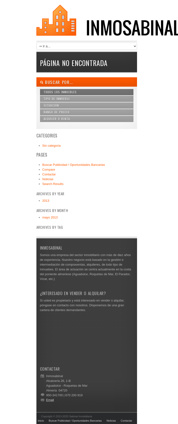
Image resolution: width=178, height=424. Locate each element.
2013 (45, 200)
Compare (48, 169)
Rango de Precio (56, 112)
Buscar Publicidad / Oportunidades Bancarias (73, 165)
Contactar (49, 174)
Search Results (52, 184)
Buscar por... (56, 82)
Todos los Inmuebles (60, 92)
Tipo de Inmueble (57, 99)
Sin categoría (51, 145)
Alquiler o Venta (57, 119)
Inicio (41, 420)
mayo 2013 (50, 217)
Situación (51, 105)
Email (50, 400)
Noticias (47, 179)
